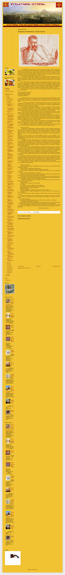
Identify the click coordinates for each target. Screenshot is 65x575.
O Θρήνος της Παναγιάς (9, 179)
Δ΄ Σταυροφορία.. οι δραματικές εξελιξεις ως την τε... (10, 158)
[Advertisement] (39, 255)
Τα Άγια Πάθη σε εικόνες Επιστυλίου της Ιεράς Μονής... (10, 210)
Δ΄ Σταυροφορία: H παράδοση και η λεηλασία (10, 161)
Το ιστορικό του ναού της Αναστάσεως (10, 181)
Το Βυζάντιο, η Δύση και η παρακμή (10, 243)
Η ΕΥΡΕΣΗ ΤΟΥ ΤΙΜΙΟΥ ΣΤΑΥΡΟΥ (10, 140)
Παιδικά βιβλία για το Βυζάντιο (10, 122)
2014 (7, 97)
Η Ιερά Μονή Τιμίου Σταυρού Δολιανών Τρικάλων (10, 184)
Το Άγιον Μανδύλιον (12, 411)
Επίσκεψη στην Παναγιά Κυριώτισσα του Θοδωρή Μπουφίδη (10, 253)
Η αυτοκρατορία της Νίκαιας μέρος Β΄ (10, 226)
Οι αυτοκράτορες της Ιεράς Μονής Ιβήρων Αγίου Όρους (10, 213)
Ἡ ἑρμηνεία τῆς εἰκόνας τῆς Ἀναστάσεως (9, 176)
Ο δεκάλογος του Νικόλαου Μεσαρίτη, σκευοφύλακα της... (10, 165)
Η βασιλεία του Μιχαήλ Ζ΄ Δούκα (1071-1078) (10, 236)
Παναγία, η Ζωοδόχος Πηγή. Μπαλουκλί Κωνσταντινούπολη (10, 229)
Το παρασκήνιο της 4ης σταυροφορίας (10, 127)
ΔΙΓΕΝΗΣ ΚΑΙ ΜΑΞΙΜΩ (9, 245)
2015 (7, 274)
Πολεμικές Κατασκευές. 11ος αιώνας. (12, 375)
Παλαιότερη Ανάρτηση (56, 266)
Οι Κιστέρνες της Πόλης (9, 112)
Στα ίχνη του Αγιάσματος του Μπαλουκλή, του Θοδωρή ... (10, 232)
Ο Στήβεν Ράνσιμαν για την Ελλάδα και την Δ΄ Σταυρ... (10, 119)
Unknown (7, 89)
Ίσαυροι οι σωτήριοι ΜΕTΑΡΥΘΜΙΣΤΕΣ (12, 315)
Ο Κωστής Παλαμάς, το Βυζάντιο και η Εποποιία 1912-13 (10, 109)
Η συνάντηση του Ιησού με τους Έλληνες (9, 169)
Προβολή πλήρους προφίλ (9, 91)
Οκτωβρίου (9, 269)
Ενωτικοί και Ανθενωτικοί (12, 364)
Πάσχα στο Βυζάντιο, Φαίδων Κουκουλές (10, 190)
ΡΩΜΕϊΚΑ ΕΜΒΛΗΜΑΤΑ (12, 351)
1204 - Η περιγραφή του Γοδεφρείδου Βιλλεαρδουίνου (10, 124)
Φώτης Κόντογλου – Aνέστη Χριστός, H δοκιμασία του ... (10, 203)
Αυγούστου (9, 266)
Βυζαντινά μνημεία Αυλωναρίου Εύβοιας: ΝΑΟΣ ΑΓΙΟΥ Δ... (10, 240)
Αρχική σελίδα (38, 266)
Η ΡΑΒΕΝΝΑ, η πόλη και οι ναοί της (12, 401)
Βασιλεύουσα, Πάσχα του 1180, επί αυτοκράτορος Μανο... (10, 172)
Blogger (35, 569)
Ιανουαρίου (9, 98)
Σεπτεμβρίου (9, 268)
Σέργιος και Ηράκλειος (10, 113)
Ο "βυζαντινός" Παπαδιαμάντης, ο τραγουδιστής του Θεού (10, 151)
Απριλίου (8, 102)
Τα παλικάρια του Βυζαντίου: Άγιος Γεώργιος (10, 220)
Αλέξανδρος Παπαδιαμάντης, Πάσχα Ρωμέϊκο (10, 154)
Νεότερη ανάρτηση (21, 266)
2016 (7, 275)
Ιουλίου (8, 265)
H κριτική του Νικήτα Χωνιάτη (10, 134)
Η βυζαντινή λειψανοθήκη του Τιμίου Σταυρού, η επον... (10, 196)
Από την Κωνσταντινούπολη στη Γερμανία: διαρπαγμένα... (10, 131)
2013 (7, 95)
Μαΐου (8, 262)
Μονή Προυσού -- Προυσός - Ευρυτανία (9, 206)
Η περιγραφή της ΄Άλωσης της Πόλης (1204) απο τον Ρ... (10, 116)
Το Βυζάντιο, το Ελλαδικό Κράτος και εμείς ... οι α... (10, 256)
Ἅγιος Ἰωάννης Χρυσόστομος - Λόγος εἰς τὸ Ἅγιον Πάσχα (10, 143)
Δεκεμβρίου (9, 272)
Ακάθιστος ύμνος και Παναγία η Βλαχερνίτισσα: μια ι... (10, 105)
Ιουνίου (8, 263)
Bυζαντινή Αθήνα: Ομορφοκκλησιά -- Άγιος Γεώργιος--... (10, 223)
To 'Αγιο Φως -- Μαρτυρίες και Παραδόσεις (9, 200)
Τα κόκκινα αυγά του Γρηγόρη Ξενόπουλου (10, 187)
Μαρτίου (8, 101)
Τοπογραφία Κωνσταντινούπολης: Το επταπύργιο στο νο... (10, 249)
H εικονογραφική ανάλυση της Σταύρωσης (9, 193)
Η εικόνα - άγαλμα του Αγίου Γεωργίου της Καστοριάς (10, 217)
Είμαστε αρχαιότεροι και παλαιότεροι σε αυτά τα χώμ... (10, 147)
